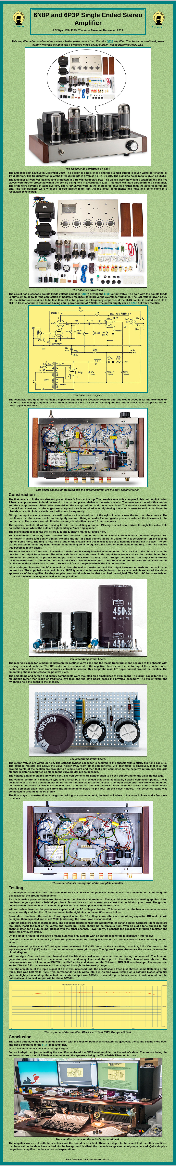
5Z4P (134, 303)
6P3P (110, 41)
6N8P (85, 293)
